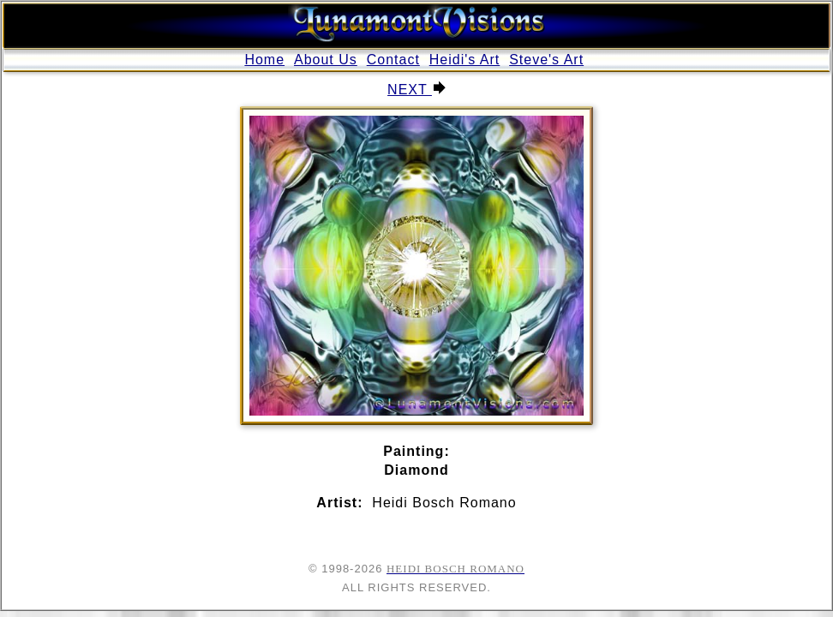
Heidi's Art (464, 59)
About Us (325, 59)
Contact (393, 59)
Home (264, 59)
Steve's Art (546, 59)
